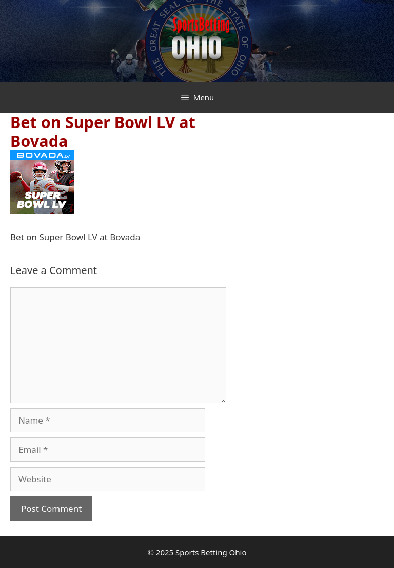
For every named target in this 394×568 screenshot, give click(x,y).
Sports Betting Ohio (210, 552)
